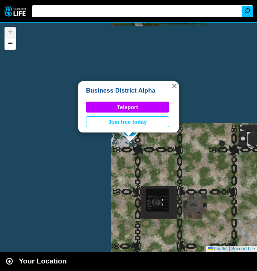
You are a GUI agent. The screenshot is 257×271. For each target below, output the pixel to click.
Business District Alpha (121, 90)
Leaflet (217, 248)
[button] (174, 85)
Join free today (127, 122)
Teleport (127, 107)
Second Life (16, 11)
